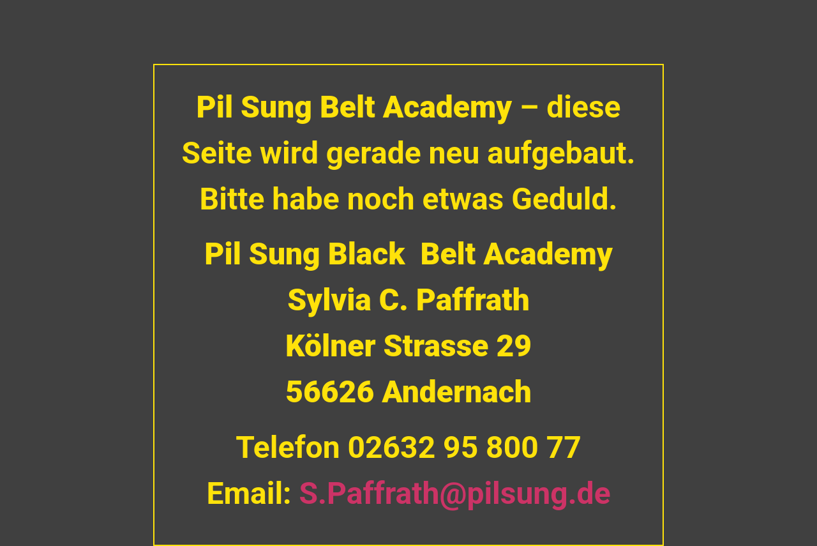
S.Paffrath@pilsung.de (455, 493)
